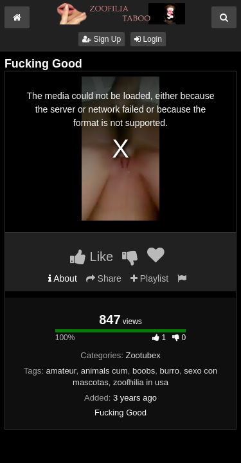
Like (91, 257)
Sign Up (101, 39)
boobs (143, 371)
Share (103, 278)
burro (169, 371)
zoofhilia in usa (140, 382)
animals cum (104, 371)
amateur (61, 371)
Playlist (149, 278)
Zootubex (142, 355)
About (62, 278)
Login (148, 39)
